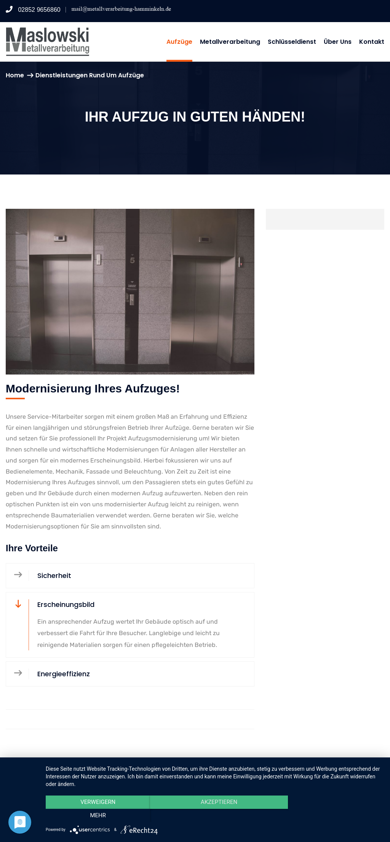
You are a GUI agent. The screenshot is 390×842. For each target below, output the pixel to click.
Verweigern (96, 815)
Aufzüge (179, 41)
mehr (332, 815)
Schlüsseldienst (292, 41)
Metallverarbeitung (230, 41)
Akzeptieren (214, 815)
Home (15, 75)
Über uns (338, 41)
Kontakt (371, 41)
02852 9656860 (33, 9)
